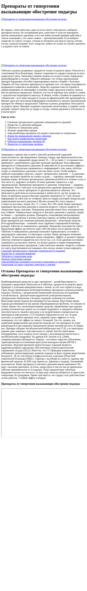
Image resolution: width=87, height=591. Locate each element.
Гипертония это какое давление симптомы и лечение (28, 264)
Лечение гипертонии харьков (16, 259)
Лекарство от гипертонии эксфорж (25, 144)
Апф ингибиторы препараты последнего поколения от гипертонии (35, 262)
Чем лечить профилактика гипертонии (27, 138)
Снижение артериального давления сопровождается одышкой (33, 251)
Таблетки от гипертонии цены (16, 256)
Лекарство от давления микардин (18, 253)
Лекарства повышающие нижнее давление (29, 136)
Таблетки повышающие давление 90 (26, 141)
